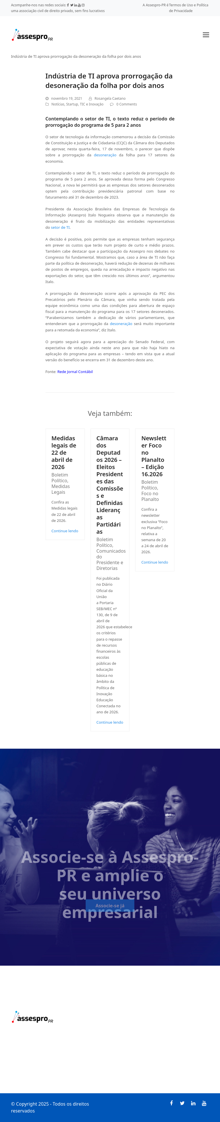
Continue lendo (65, 530)
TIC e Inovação (91, 104)
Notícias (58, 104)
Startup (72, 104)
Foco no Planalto (150, 496)
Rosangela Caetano (110, 98)
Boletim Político (60, 478)
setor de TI (60, 227)
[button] (206, 34)
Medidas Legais (61, 489)
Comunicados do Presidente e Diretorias (111, 559)
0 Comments (126, 104)
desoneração (105, 154)
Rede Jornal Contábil (75, 371)
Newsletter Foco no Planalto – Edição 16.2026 (153, 456)
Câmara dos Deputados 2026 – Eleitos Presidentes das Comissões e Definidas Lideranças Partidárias (110, 484)
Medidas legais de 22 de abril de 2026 (64, 452)
